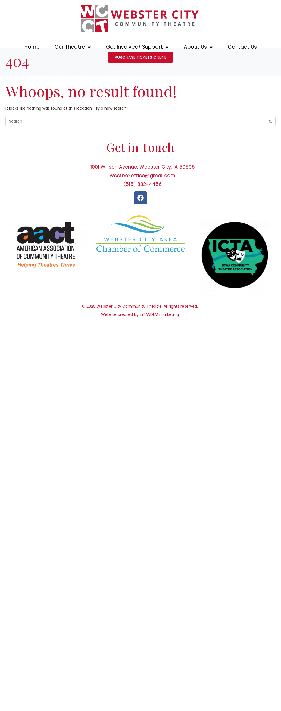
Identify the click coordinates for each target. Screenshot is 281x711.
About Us (198, 47)
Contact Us (242, 47)
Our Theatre (73, 47)
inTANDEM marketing (159, 333)
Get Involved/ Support (137, 47)
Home (32, 47)
